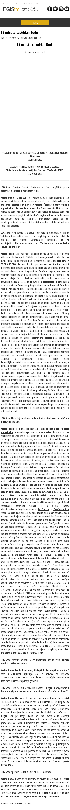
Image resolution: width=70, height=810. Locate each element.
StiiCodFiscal (35, 173)
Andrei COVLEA (23, 803)
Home (3, 37)
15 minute (12, 37)
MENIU (35, 22)
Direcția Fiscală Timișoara (26, 187)
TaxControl (39, 170)
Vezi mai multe (35, 159)
